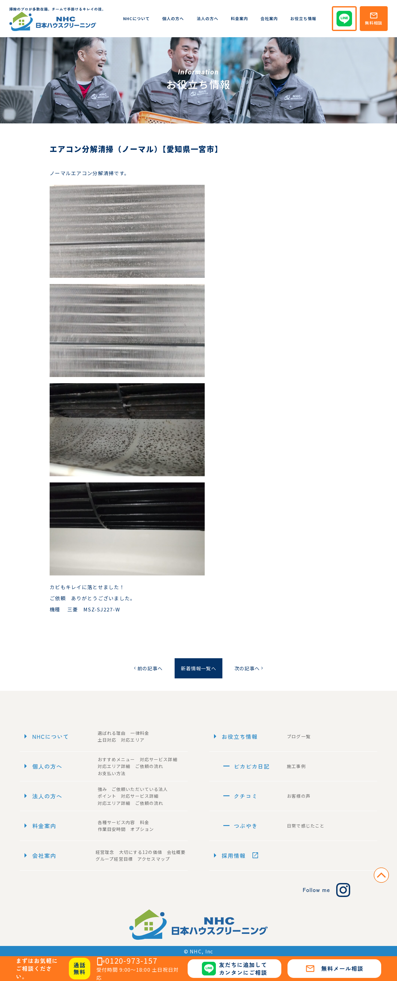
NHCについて (136, 18)
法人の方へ (207, 18)
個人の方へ (173, 18)
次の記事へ (251, 668)
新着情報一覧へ (198, 668)
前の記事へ (145, 668)
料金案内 (239, 18)
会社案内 (269, 18)
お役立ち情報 (303, 18)
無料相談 (373, 18)
